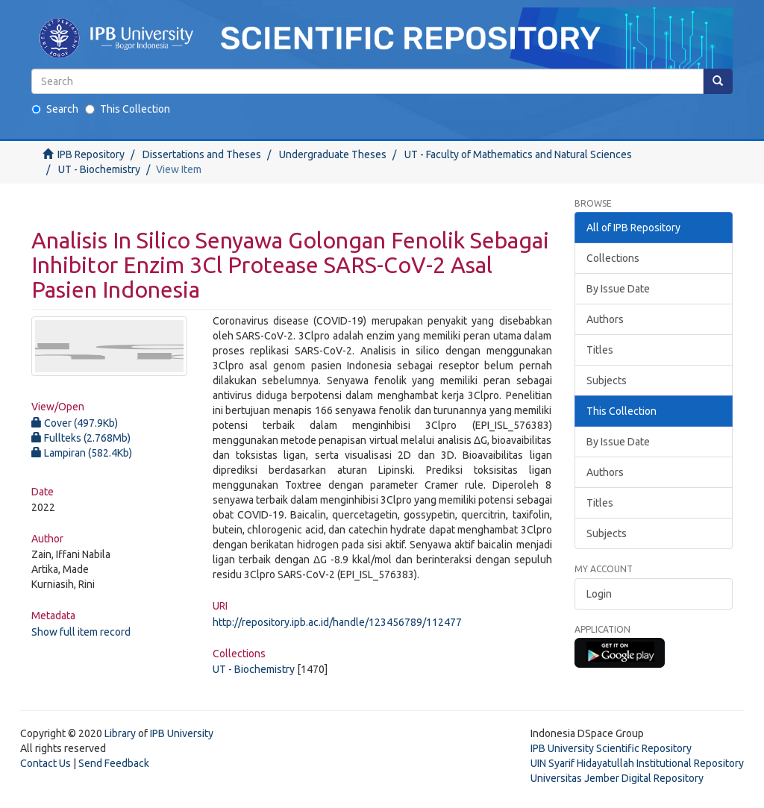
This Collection (127, 109)
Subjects (606, 380)
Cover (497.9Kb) (74, 423)
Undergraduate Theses (332, 154)
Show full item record (81, 632)
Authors (605, 319)
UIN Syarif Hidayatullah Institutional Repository (637, 763)
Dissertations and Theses (202, 154)
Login (599, 594)
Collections (612, 258)
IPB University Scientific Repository (611, 748)
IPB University (181, 733)
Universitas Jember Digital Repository (617, 778)
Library (120, 733)
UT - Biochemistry (99, 169)
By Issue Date (618, 289)
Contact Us (45, 763)
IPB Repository (91, 154)
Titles (599, 350)
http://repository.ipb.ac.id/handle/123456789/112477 (337, 622)
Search (54, 109)
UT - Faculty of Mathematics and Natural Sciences (518, 154)
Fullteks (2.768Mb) (81, 438)
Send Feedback (113, 763)
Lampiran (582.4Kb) (81, 453)
